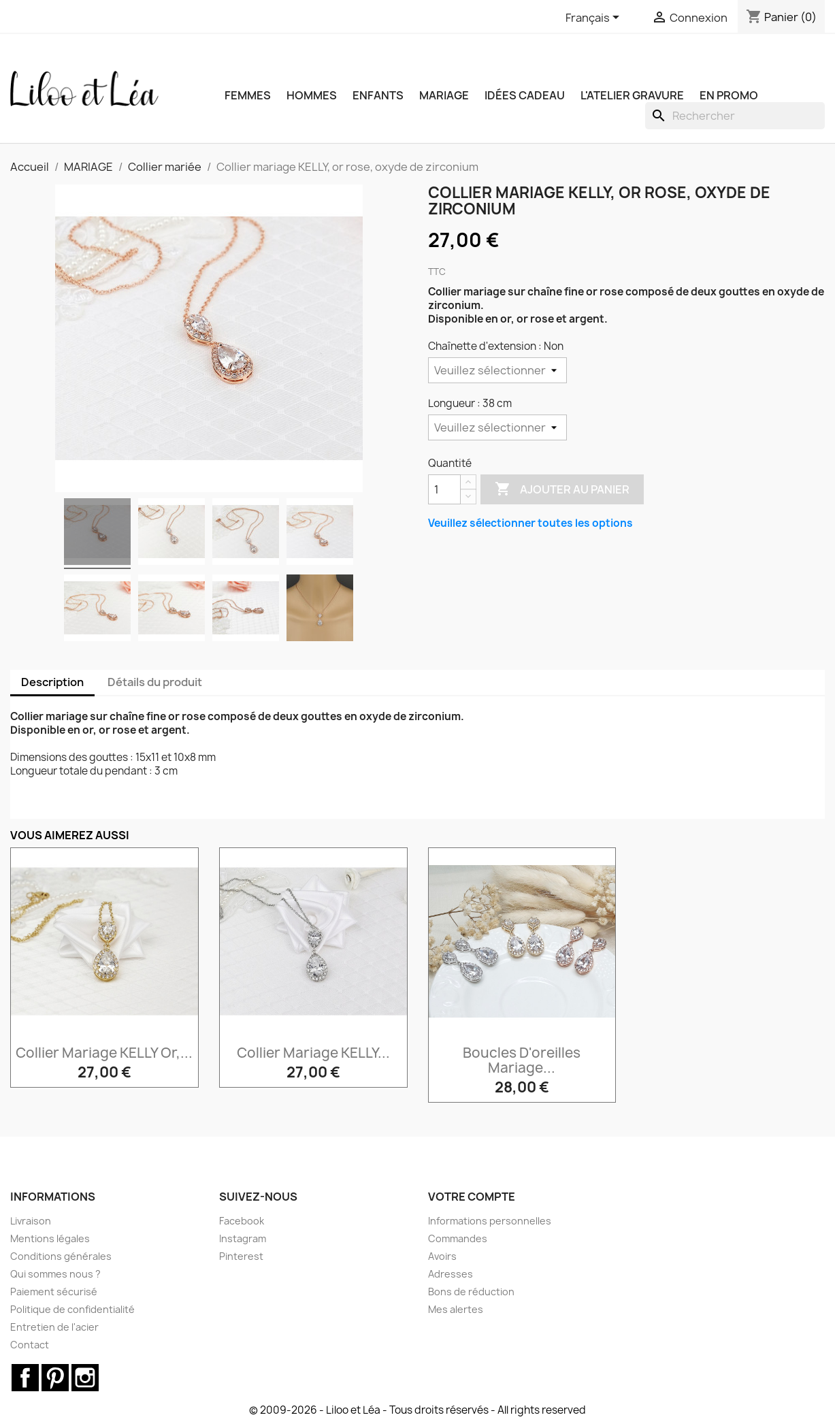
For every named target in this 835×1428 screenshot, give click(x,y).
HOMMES (311, 95)
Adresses (450, 1273)
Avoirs (442, 1256)
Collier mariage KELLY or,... (104, 1052)
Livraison (30, 1220)
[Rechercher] (735, 115)
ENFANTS (378, 95)
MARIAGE (444, 95)
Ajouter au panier (562, 489)
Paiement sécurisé (53, 1291)
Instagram (242, 1238)
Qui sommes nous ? (55, 1273)
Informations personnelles (489, 1220)
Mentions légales (50, 1238)
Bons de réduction (471, 1291)
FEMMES (248, 95)
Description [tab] (52, 682)
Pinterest (241, 1256)
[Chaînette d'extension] (497, 370)
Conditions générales (61, 1256)
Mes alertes (455, 1309)
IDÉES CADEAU (525, 95)
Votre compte (471, 1196)
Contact (29, 1344)
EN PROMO (729, 95)
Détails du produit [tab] (155, 682)
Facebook (241, 1220)
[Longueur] (497, 427)
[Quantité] (444, 489)
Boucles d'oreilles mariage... (521, 1060)
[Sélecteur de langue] (595, 18)
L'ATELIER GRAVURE (632, 95)
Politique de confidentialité (72, 1309)
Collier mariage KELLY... (313, 1052)
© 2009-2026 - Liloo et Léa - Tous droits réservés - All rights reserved (417, 1410)
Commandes (457, 1238)
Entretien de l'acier (54, 1326)
